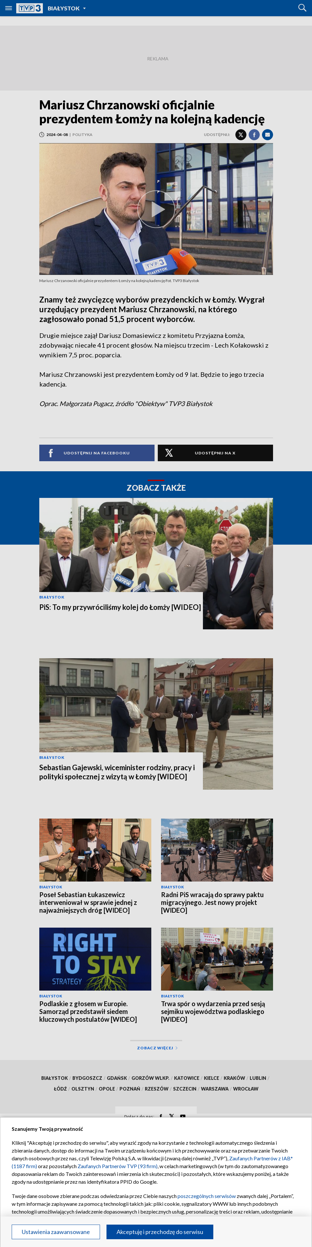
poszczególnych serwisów (207, 1196)
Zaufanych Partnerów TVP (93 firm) (117, 1166)
